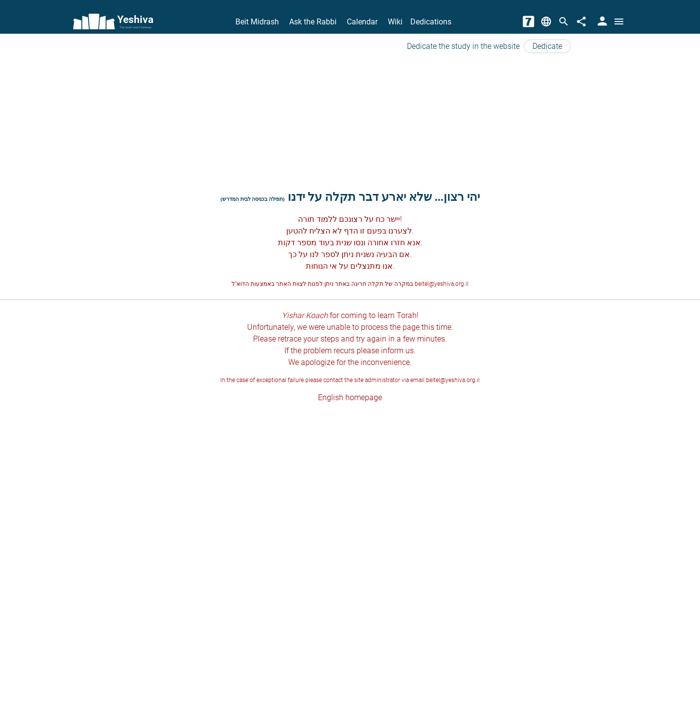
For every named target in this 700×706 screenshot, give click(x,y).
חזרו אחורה (386, 242)
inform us (397, 350)
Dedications (430, 21)
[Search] (564, 21)
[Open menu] (619, 21)
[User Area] (601, 21)
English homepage (350, 397)
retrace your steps (308, 338)
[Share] (581, 21)
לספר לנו (324, 254)
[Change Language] (546, 21)
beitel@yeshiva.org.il (441, 283)
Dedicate (547, 46)
